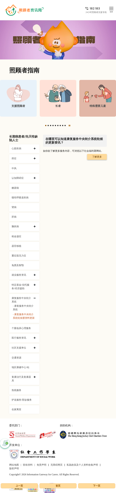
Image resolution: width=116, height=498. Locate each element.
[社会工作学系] (32, 454)
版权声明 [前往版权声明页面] (14, 468)
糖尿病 (15, 188)
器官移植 (16, 246)
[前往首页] (24, 10)
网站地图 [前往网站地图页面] (14, 465)
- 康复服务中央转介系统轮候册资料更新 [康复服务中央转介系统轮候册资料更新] (24, 316)
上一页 (19, 485)
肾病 (14, 207)
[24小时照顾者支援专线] (96, 8)
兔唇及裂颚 (18, 265)
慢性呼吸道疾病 (20, 197)
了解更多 (97, 156)
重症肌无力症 (19, 255)
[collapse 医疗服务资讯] (34, 338)
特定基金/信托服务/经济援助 (20, 287)
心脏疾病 (16, 148)
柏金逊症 (16, 236)
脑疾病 (15, 226)
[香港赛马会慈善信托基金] (83, 434)
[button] (45, 125)
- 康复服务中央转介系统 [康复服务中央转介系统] (23, 308)
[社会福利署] (22, 434)
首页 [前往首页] (58, 485)
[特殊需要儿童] (97, 98)
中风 (14, 168)
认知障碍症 (18, 178)
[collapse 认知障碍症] (34, 178)
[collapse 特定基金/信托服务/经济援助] (34, 285)
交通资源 (16, 357)
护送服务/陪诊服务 (22, 400)
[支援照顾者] (18, 98)
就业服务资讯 (19, 275)
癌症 (14, 158)
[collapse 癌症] (34, 159)
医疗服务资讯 (19, 338)
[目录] (111, 9)
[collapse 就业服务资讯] (34, 275)
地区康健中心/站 (20, 367)
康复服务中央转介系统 (21, 300)
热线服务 (16, 390)
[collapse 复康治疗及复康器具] (34, 377)
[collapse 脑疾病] (34, 227)
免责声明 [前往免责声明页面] (41, 465)
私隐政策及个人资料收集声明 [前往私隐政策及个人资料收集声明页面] (82, 465)
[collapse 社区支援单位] (34, 348)
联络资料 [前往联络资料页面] (28, 465)
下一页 (96, 485)
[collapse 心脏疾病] (34, 149)
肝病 (14, 217)
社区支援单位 (19, 347)
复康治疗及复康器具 (21, 379)
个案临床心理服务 (21, 328)
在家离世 (16, 409)
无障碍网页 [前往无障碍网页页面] (56, 465)
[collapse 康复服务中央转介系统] (34, 298)
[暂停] (69, 125)
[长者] (58, 98)
